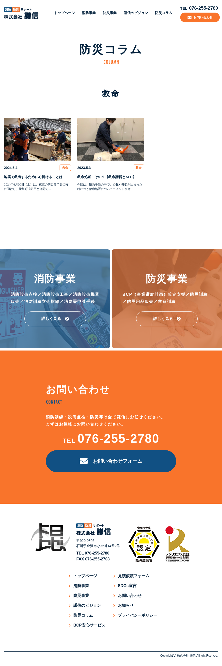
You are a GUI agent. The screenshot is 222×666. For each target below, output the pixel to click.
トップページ (62, 12)
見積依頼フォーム (133, 576)
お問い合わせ (130, 595)
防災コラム (161, 12)
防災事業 (108, 12)
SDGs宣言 (127, 586)
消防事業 (87, 12)
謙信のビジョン (134, 12)
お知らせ (126, 605)
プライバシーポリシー (137, 615)
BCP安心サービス (89, 625)
